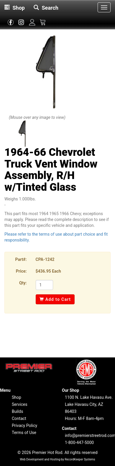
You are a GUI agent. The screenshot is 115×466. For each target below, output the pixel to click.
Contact (19, 418)
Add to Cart (55, 299)
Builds (17, 411)
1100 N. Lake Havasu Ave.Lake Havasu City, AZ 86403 (89, 404)
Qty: (23, 283)
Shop (16, 397)
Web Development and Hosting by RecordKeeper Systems (57, 459)
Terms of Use (24, 432)
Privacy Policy (24, 425)
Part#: (21, 259)
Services (19, 404)
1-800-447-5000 (79, 442)
